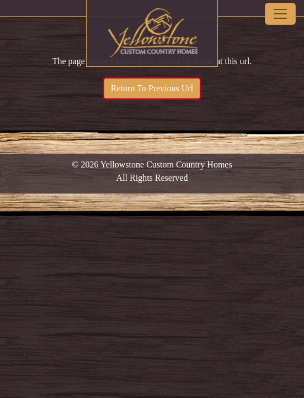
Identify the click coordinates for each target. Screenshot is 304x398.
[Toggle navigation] (280, 14)
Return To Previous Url (152, 88)
